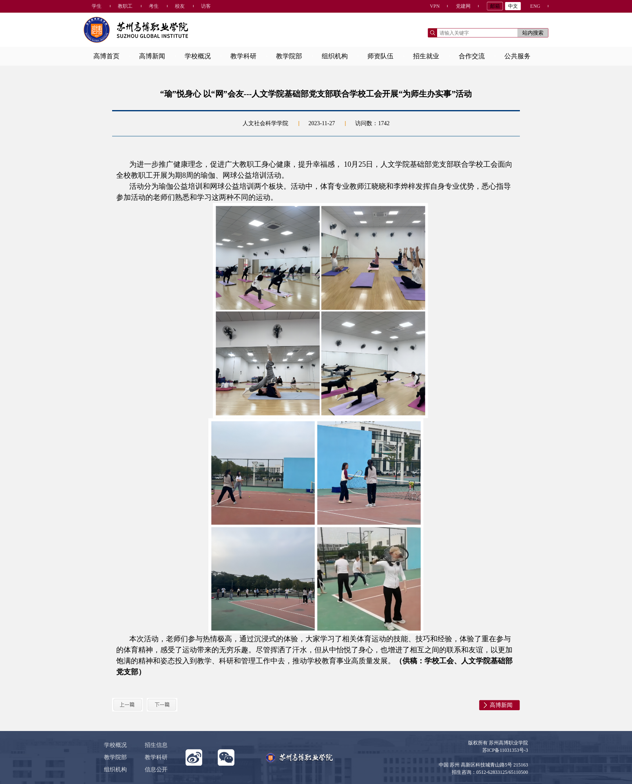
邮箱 (495, 6)
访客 (206, 6)
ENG (535, 6)
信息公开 (156, 769)
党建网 (463, 6)
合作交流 (472, 56)
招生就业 (426, 56)
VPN (435, 6)
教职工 (125, 6)
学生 (97, 6)
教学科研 (243, 56)
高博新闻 (152, 56)
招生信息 (156, 745)
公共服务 (517, 56)
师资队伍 (380, 56)
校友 (180, 6)
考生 (154, 6)
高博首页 (106, 56)
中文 (513, 6)
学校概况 (198, 56)
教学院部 (289, 56)
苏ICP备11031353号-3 (505, 750)
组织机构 (335, 56)
